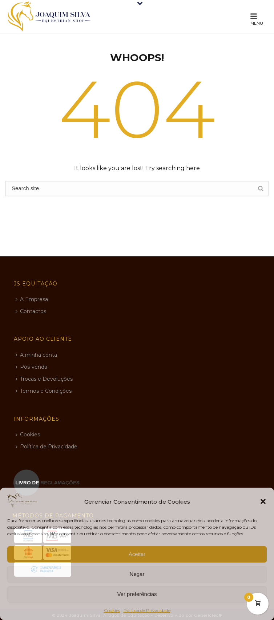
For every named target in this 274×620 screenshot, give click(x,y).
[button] (263, 501)
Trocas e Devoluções (44, 379)
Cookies (112, 610)
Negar (137, 574)
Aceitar (137, 554)
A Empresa (32, 299)
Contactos (31, 311)
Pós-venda (31, 367)
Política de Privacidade (147, 610)
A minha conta (36, 355)
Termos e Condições (44, 391)
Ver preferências (137, 594)
